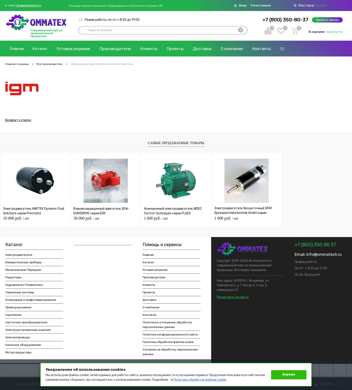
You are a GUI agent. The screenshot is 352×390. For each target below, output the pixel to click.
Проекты (178, 48)
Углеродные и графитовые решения (30, 300)
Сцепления (13, 315)
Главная (17, 48)
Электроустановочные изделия (27, 330)
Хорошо (288, 374)
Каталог (42, 48)
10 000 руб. (16, 219)
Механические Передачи (23, 270)
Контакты (264, 48)
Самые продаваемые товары (176, 143)
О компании (235, 48)
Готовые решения (76, 48)
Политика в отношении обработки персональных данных (167, 326)
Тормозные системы (19, 293)
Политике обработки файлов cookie (200, 380)
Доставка (205, 48)
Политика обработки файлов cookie (168, 343)
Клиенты (151, 48)
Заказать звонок (327, 19)
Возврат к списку (18, 121)
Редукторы (13, 278)
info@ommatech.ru (28, 5)
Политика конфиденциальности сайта (170, 335)
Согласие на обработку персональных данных (170, 353)
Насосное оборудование (23, 345)
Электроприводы (17, 338)
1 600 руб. (156, 219)
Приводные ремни (18, 308)
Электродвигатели (18, 255)
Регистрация (261, 5)
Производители (118, 48)
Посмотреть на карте (233, 298)
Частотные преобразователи (26, 323)
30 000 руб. (86, 219)
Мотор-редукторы (18, 353)
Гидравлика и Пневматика (24, 285)
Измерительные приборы (23, 263)
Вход (242, 5)
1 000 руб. (226, 219)
